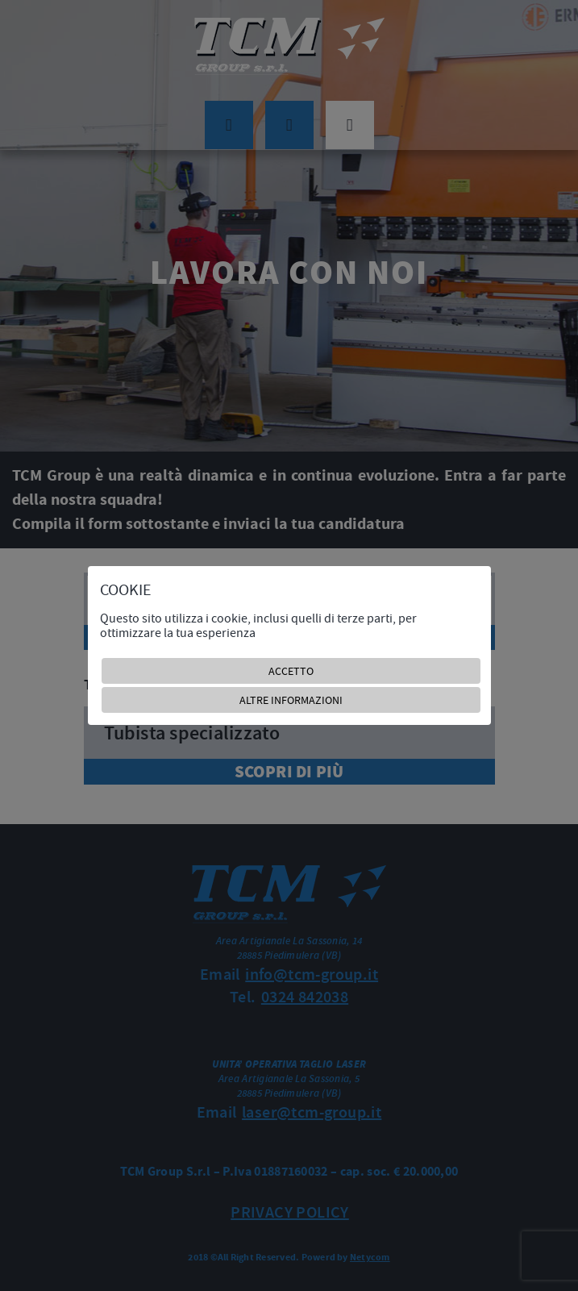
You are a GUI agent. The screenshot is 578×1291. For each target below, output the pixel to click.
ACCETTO (291, 671)
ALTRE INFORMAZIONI (291, 700)
